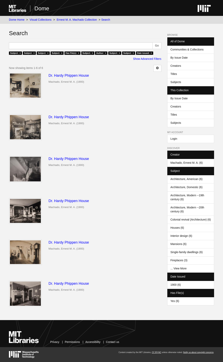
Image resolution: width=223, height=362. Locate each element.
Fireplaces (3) (179, 260)
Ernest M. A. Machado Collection (77, 19)
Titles (173, 73)
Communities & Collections (187, 49)
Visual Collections (41, 19)
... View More (178, 268)
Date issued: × (144, 53)
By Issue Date (179, 57)
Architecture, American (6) (186, 179)
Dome (41, 8)
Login (173, 138)
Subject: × (15, 53)
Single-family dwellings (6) (186, 252)
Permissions (72, 342)
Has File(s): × (72, 53)
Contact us (112, 342)
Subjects (175, 82)
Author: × (101, 53)
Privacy (54, 342)
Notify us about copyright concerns (198, 352)
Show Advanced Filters (147, 58)
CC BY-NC (156, 352)
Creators (175, 65)
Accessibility (92, 342)
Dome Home (17, 19)
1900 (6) (175, 284)
